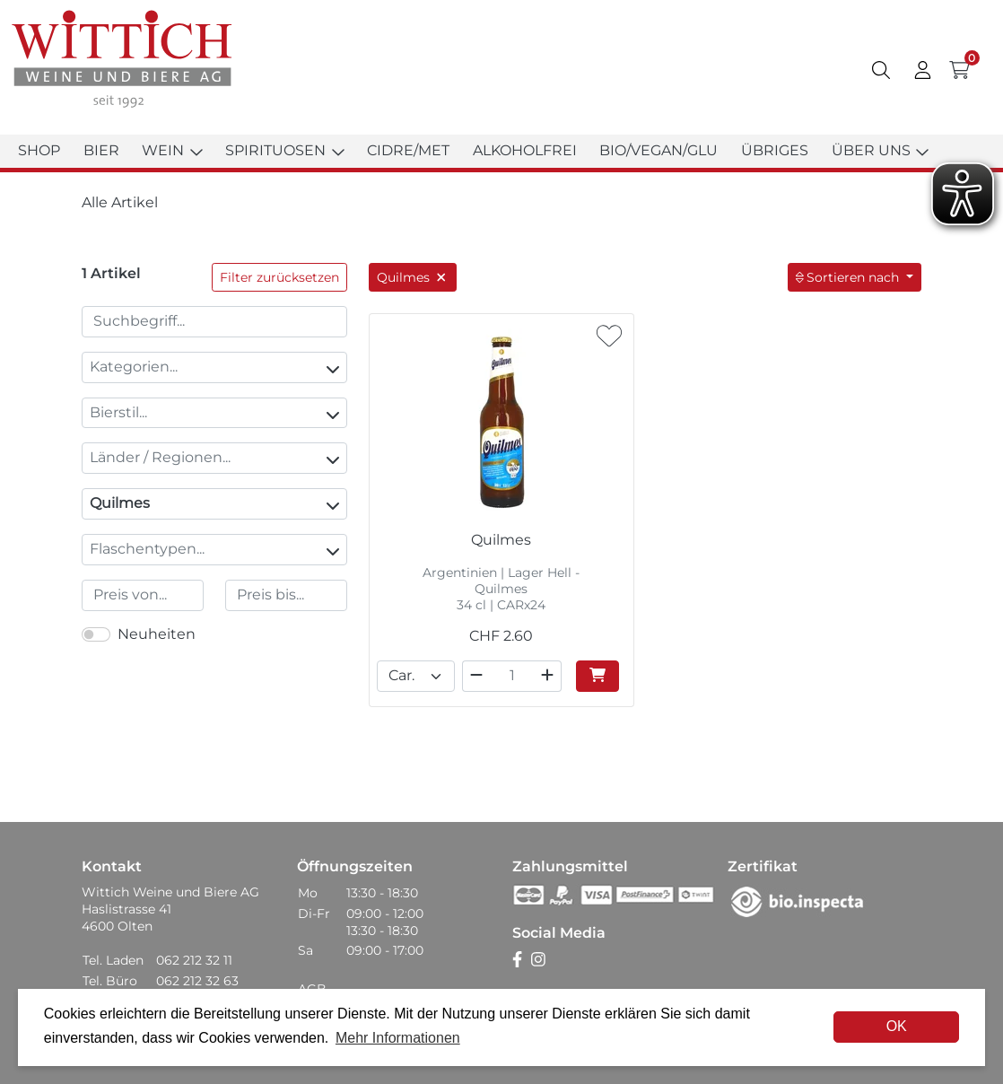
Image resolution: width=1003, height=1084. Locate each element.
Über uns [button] (880, 150)
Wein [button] (172, 150)
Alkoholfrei (525, 150)
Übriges (774, 150)
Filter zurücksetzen (279, 277)
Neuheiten (157, 634)
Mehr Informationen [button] (398, 1037)
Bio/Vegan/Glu (658, 150)
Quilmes (214, 503)
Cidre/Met (408, 150)
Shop (39, 150)
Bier (101, 150)
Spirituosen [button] (284, 150)
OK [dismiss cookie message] (896, 1026)
